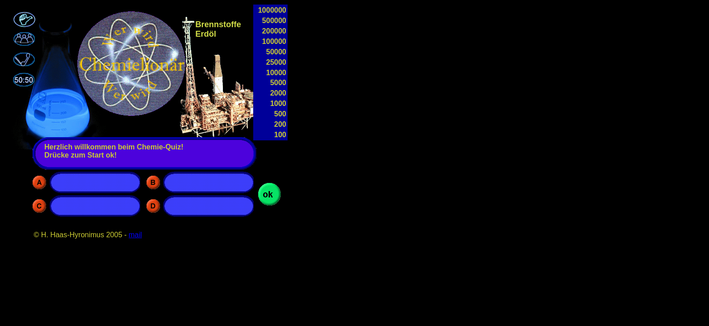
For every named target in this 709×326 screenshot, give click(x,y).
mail (135, 235)
